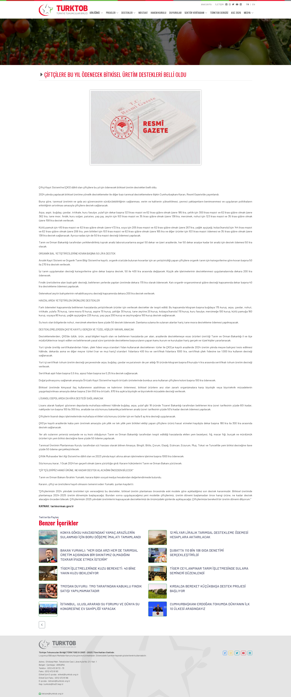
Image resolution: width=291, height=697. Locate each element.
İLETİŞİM (219, 4)
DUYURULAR (175, 12)
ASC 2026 (236, 12)
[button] (42, 624)
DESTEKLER (127, 12)
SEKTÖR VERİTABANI (194, 12)
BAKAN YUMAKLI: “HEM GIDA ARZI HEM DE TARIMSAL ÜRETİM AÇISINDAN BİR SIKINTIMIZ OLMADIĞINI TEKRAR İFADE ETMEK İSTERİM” (99, 554)
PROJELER (110, 12)
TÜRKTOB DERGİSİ (219, 12)
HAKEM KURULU (158, 12)
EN (253, 4)
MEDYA (247, 12)
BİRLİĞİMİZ (95, 12)
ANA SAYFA (206, 4)
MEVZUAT (143, 12)
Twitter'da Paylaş (49, 517)
